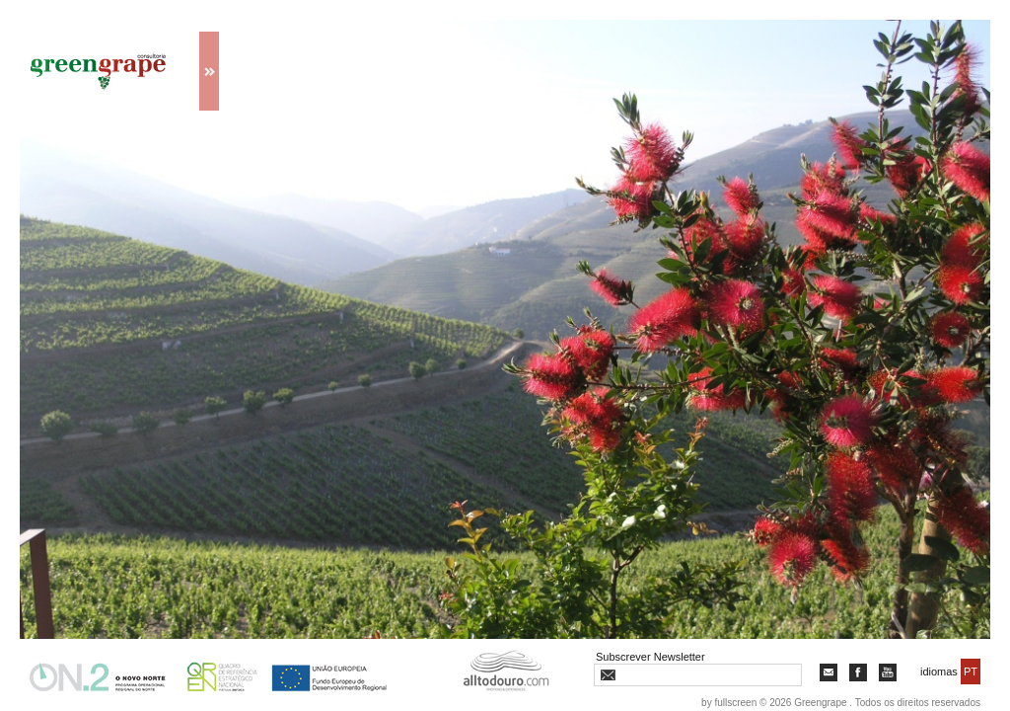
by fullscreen (729, 702)
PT (970, 671)
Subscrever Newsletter (650, 657)
